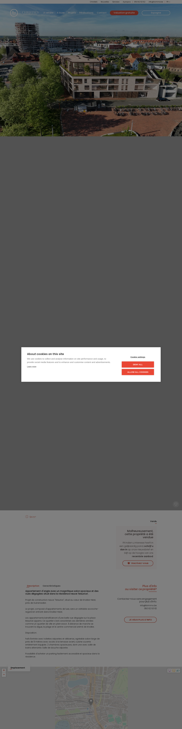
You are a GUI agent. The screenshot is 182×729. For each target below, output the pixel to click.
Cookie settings (138, 357)
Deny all (138, 365)
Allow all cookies (137, 372)
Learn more (31, 366)
